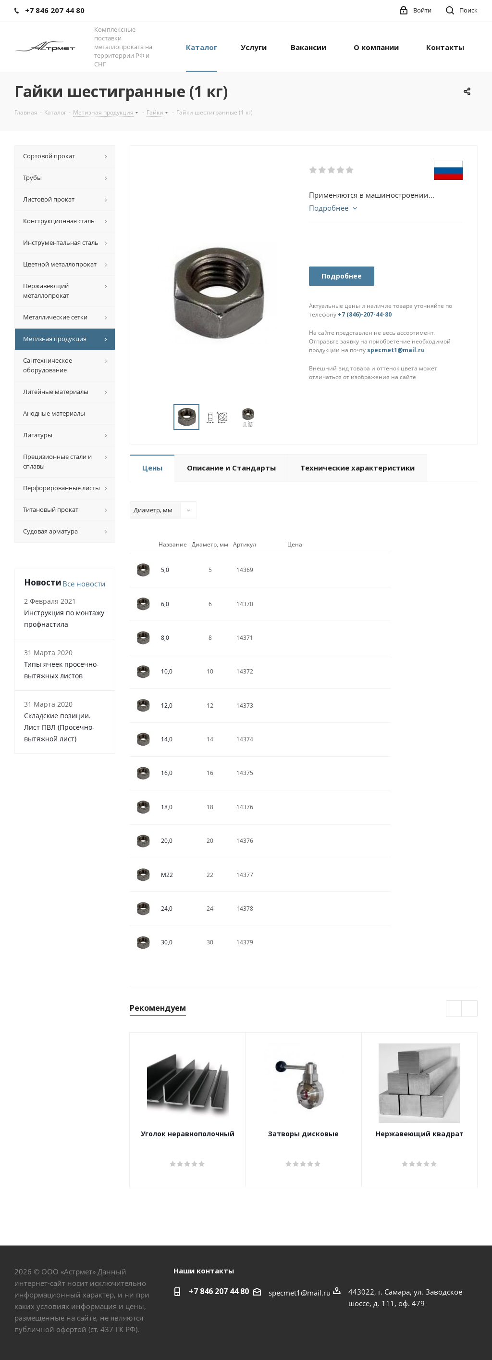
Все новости (84, 583)
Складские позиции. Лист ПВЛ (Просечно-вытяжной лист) (59, 727)
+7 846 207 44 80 (219, 1291)
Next (470, 1009)
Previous (454, 1009)
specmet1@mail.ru (396, 350)
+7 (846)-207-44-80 (365, 314)
